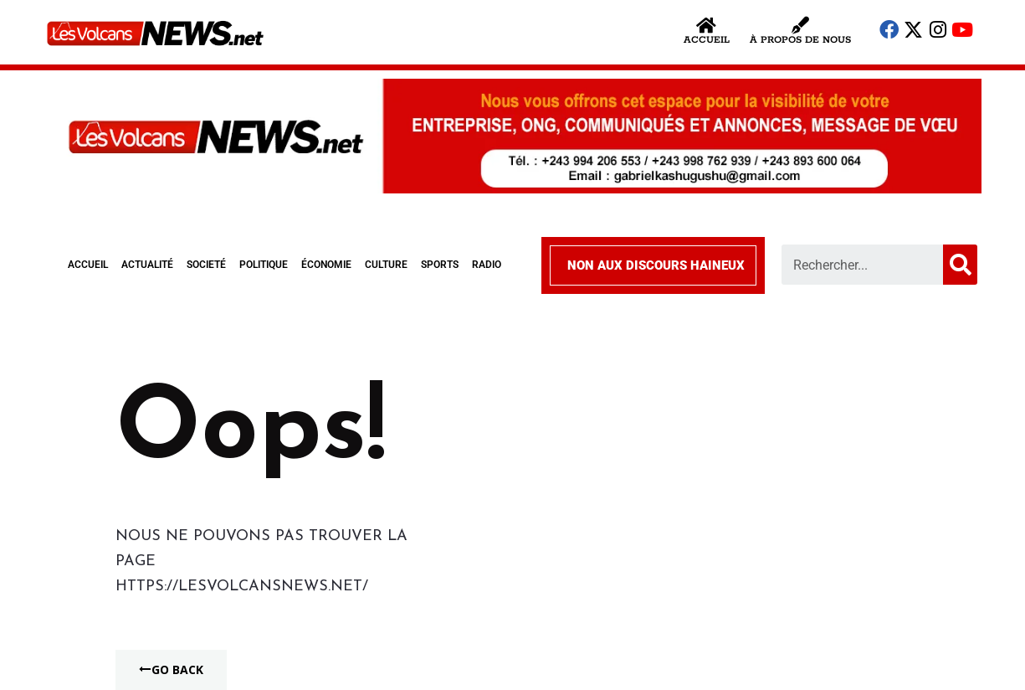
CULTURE (386, 264)
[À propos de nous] (800, 25)
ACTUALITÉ (147, 264)
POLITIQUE (263, 264)
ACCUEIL (88, 264)
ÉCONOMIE (326, 264)
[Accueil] (706, 25)
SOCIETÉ (206, 264)
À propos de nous (800, 39)
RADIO (486, 264)
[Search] (960, 265)
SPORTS (440, 264)
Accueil (707, 39)
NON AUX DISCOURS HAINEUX (656, 265)
